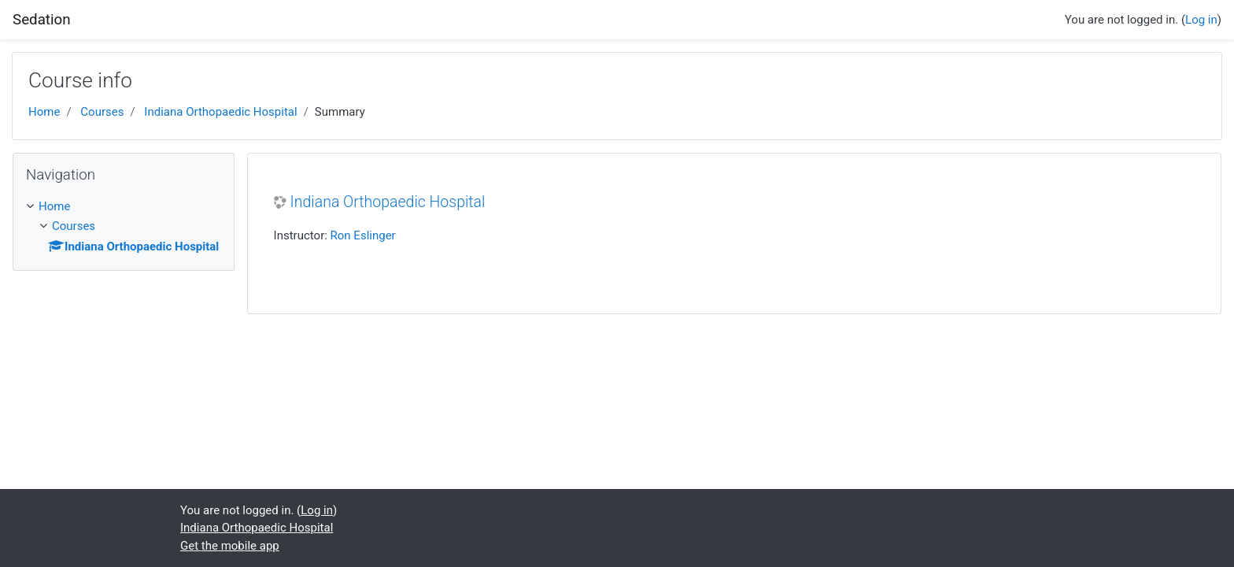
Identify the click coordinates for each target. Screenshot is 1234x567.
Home (44, 112)
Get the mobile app (229, 546)
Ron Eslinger (363, 235)
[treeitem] (123, 207)
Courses (102, 112)
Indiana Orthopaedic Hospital (220, 112)
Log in (1201, 20)
